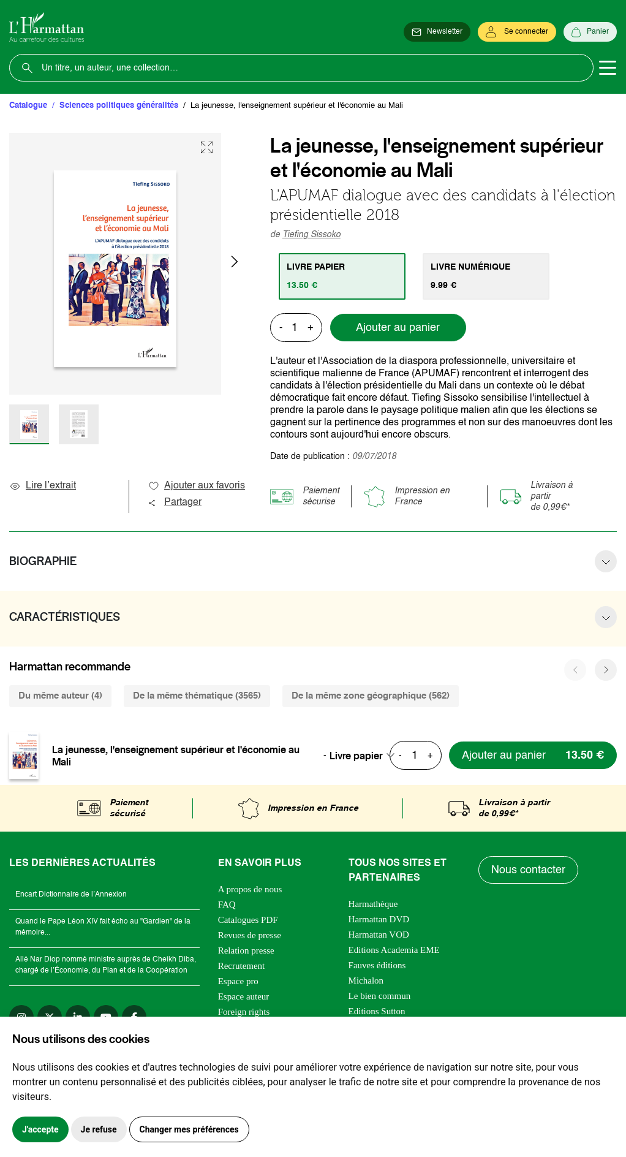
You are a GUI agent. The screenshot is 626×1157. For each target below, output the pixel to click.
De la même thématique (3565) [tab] (197, 695)
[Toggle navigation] (607, 68)
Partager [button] (175, 502)
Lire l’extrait (42, 486)
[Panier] (590, 32)
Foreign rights (244, 1012)
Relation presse (246, 950)
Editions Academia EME (394, 950)
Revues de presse (249, 935)
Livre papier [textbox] (356, 755)
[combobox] (366, 756)
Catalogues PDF (248, 920)
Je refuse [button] (99, 1129)
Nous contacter (528, 870)
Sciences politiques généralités (118, 106)
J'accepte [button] (40, 1129)
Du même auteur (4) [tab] (60, 695)
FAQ (227, 904)
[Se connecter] (517, 32)
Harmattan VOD (379, 934)
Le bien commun (380, 996)
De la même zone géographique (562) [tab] (371, 695)
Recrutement (241, 966)
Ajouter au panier (398, 327)
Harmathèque (373, 904)
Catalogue (28, 106)
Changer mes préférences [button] (189, 1129)
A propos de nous (250, 889)
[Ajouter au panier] (533, 755)
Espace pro (238, 981)
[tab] (342, 276)
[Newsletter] (437, 32)
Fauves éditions (377, 965)
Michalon (366, 980)
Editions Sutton (377, 1011)
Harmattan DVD (379, 919)
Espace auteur (244, 996)
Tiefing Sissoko (311, 234)
